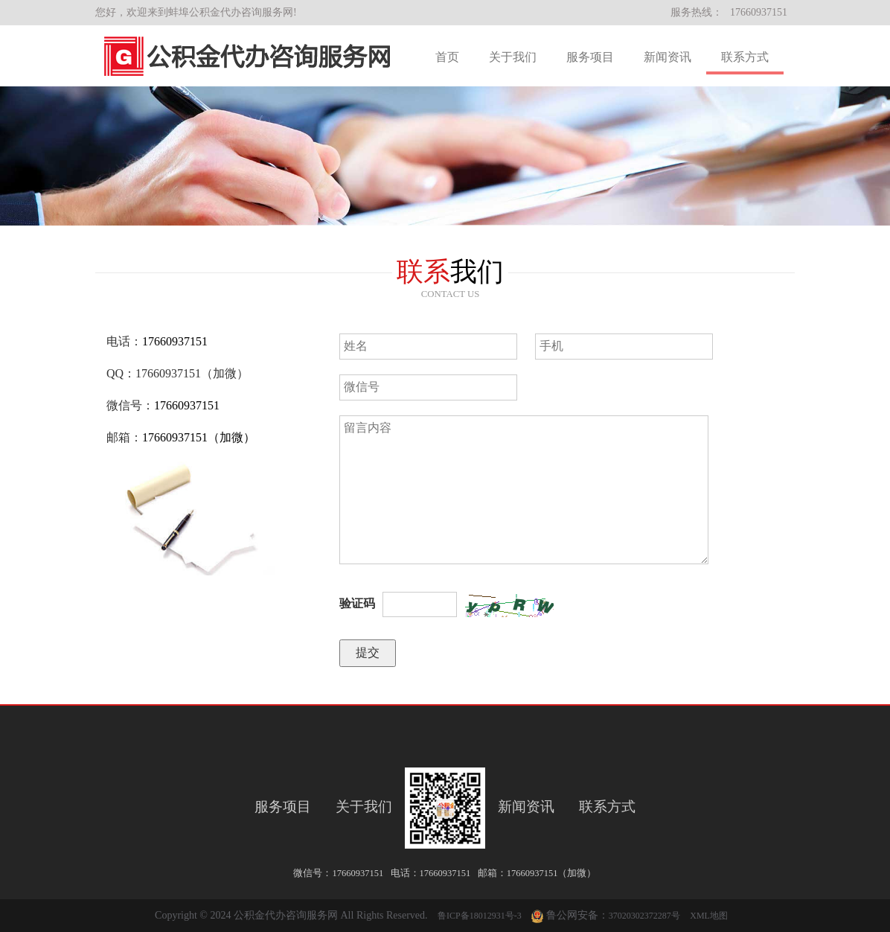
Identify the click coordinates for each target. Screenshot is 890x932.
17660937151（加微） (198, 437)
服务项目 (590, 57)
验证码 (357, 603)
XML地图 (709, 915)
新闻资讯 (667, 57)
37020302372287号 (644, 915)
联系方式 (745, 57)
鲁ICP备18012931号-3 (480, 915)
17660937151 (758, 12)
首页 (447, 57)
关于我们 (513, 57)
